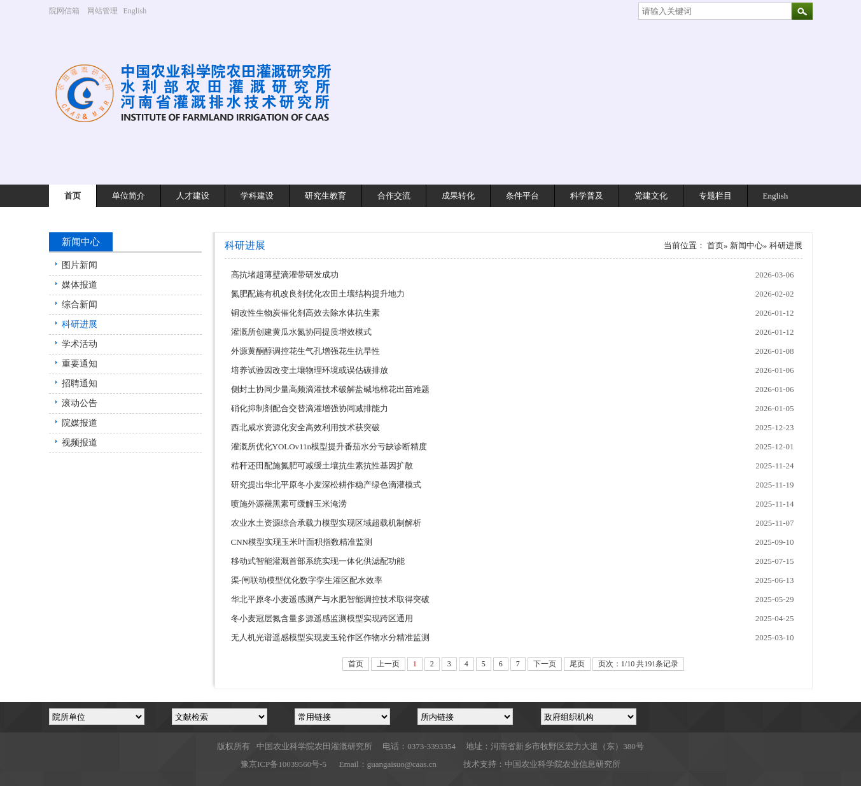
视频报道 (79, 442)
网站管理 (102, 10)
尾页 (577, 663)
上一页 (388, 663)
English (140, 10)
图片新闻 (79, 265)
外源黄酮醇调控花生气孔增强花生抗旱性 (305, 351)
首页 (72, 195)
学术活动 (79, 344)
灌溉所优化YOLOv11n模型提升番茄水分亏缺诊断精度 (329, 446)
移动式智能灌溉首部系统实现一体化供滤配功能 (318, 561)
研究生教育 (325, 195)
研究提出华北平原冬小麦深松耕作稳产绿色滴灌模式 (326, 484)
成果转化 (458, 195)
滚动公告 (79, 403)
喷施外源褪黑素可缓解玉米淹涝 (289, 504)
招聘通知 (79, 383)
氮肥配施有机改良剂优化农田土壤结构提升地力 (318, 293)
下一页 (544, 663)
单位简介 (128, 195)
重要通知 (79, 363)
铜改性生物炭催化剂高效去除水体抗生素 (305, 313)
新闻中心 (746, 245)
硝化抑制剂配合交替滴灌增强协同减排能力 (309, 408)
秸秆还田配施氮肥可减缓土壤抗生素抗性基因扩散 (322, 465)
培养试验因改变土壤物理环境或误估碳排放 (309, 370)
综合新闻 (79, 304)
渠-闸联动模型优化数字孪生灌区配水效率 (306, 580)
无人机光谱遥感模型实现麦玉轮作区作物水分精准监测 (330, 637)
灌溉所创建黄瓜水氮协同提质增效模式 (301, 332)
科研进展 (79, 324)
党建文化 (651, 195)
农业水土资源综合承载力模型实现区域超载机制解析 (326, 523)
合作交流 (393, 195)
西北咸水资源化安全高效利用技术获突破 (305, 427)
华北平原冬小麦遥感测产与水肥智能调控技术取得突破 (330, 599)
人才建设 (192, 195)
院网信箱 (64, 10)
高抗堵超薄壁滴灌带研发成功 (285, 274)
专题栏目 (715, 195)
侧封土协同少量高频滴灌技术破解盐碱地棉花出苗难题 (330, 389)
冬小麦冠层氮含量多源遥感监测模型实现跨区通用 (322, 618)
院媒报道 (79, 423)
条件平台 (522, 195)
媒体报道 (79, 285)
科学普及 (586, 195)
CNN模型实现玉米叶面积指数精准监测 (301, 542)
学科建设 (257, 195)
